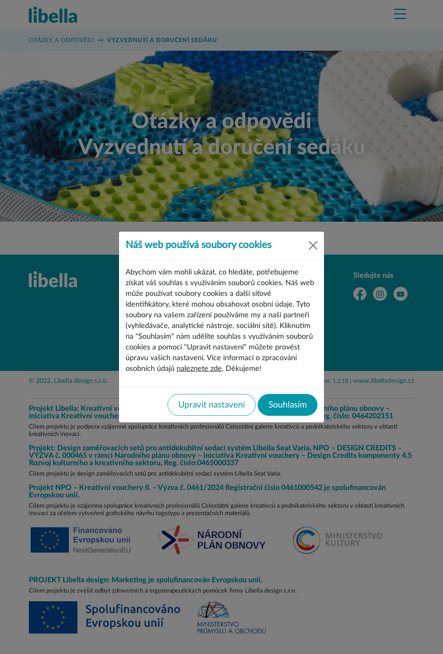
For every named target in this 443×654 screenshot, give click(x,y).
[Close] (313, 245)
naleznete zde (199, 369)
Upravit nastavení (211, 405)
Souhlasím (287, 405)
